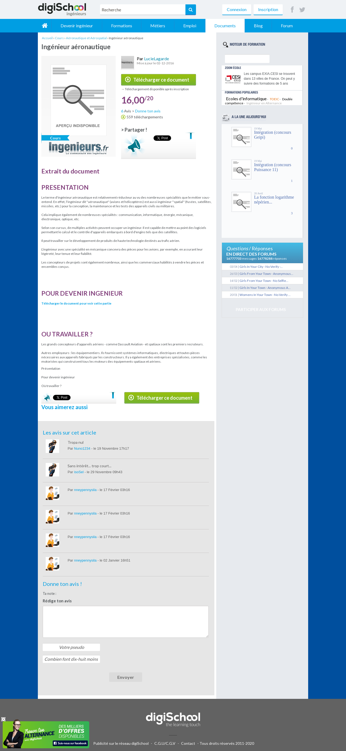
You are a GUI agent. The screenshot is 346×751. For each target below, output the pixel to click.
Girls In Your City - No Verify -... (261, 267)
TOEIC (274, 99)
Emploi (189, 25)
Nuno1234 (82, 448)
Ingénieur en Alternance (264, 103)
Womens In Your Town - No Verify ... (265, 295)
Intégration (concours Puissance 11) (272, 167)
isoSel (79, 472)
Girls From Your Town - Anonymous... (266, 274)
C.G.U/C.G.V (164, 743)
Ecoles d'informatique (246, 98)
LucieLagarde (156, 58)
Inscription (268, 9)
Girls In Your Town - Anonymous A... (265, 288)
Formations (121, 25)
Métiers (157, 25)
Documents (225, 25)
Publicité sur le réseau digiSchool (121, 743)
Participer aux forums (261, 309)
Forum (287, 25)
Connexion (237, 9)
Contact (188, 743)
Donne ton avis (148, 111)
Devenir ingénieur (77, 25)
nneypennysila (86, 490)
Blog (258, 25)
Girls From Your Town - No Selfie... (263, 281)
